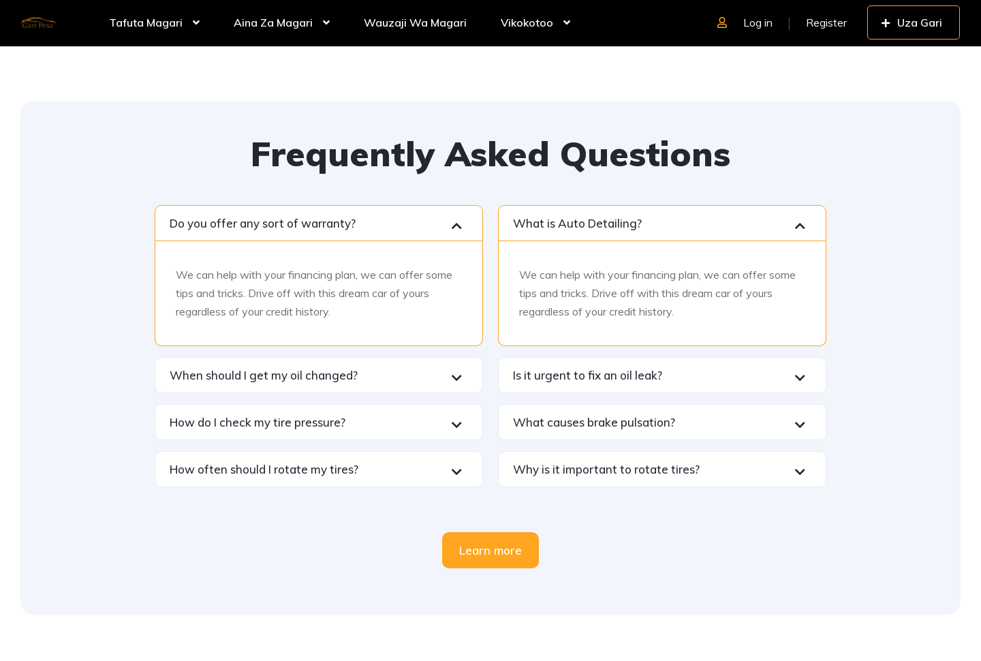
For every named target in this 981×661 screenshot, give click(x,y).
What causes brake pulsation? (594, 422)
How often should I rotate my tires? (264, 469)
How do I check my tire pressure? (257, 422)
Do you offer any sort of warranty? (263, 223)
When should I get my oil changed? (264, 375)
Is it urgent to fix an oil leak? (587, 375)
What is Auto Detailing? (577, 223)
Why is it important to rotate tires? (606, 469)
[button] (319, 223)
